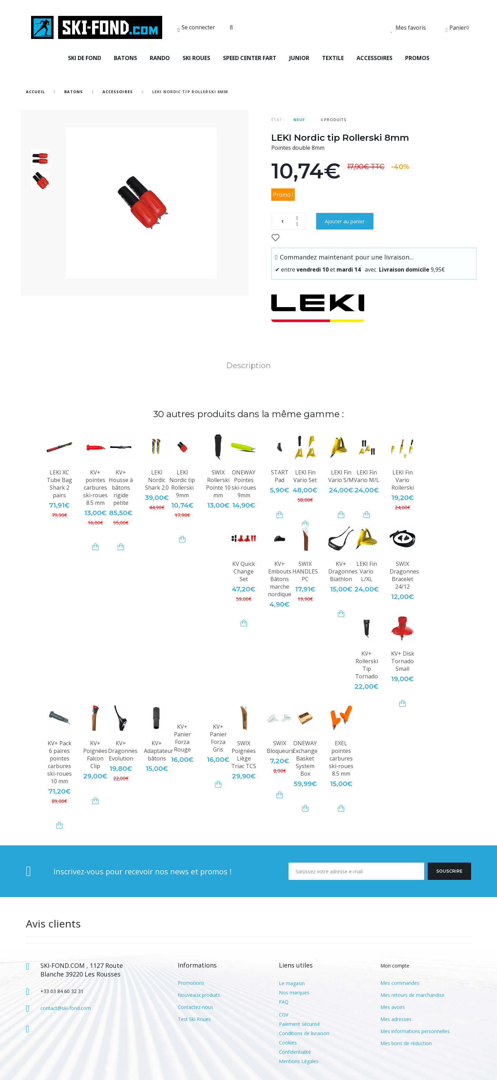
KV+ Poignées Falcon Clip (95, 754)
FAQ (284, 1002)
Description (248, 365)
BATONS (125, 58)
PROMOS (417, 58)
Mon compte (394, 965)
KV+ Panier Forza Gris (218, 738)
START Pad (280, 476)
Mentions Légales (299, 1061)
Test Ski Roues (194, 1019)
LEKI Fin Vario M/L (366, 476)
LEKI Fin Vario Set (305, 476)
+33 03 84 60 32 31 (62, 991)
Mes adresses (395, 1019)
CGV (283, 1014)
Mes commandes (399, 983)
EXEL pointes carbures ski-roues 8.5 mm (341, 758)
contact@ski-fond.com (65, 1008)
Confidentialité (295, 1052)
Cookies (288, 1042)
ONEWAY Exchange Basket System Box (305, 758)
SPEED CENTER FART (249, 58)
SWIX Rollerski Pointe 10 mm (218, 484)
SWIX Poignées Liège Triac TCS (243, 754)
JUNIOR (299, 58)
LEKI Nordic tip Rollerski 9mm (182, 484)
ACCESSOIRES (374, 58)
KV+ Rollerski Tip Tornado (366, 665)
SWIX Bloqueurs (280, 747)
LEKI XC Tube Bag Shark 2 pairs (59, 484)
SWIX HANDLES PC (305, 571)
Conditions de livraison (304, 1033)
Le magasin (292, 983)
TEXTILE (333, 58)
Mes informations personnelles (415, 1031)
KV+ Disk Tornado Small (402, 661)
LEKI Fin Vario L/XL (367, 571)
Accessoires (118, 91)
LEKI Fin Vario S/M (341, 476)
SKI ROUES (196, 58)
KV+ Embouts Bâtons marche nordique (279, 579)
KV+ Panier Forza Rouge (182, 738)
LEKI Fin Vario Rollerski (402, 480)
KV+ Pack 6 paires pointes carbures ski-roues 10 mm (59, 762)
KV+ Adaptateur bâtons (158, 750)
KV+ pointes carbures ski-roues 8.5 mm (95, 488)
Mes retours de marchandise (412, 995)
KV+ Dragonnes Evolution (122, 750)
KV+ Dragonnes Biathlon (343, 571)
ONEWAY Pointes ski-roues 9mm (244, 484)
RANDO (160, 58)
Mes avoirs (392, 1007)
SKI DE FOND (84, 58)
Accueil (35, 91)
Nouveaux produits (199, 995)
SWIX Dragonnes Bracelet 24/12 (404, 575)
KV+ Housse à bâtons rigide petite (121, 488)
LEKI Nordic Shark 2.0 (157, 480)
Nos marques (294, 992)
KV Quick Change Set (243, 571)
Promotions (191, 983)
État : (278, 119)
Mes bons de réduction (406, 1043)
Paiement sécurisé (299, 1024)
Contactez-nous (195, 1007)
